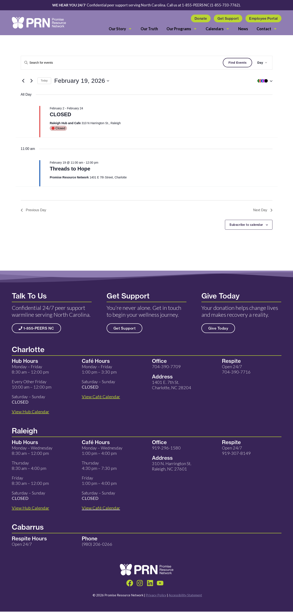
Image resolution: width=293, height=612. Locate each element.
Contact (267, 29)
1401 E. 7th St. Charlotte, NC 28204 (171, 385)
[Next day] (31, 80)
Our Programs (182, 29)
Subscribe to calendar (246, 225)
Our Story (120, 29)
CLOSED (60, 114)
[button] (263, 80)
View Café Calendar (101, 507)
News (243, 29)
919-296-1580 (166, 447)
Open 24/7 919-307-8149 (236, 450)
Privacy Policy (156, 595)
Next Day (262, 210)
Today (44, 80)
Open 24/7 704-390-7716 (236, 369)
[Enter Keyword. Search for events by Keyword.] (122, 62)
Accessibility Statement (185, 595)
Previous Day (33, 210)
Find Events (237, 62)
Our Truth (149, 29)
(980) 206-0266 (97, 544)
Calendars (218, 29)
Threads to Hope (70, 169)
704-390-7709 (166, 366)
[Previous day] (23, 80)
